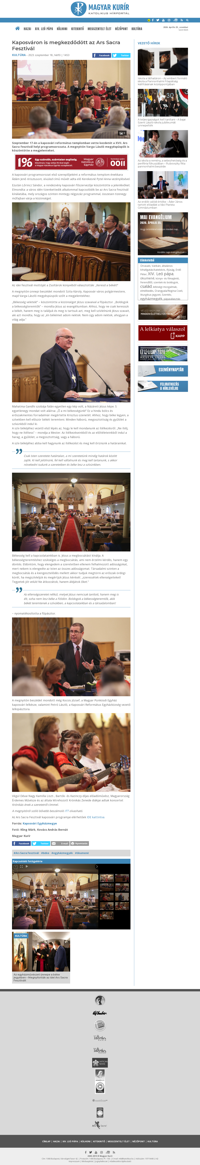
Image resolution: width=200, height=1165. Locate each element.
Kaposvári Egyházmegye (40, 823)
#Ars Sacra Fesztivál (26, 853)
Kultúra (137, 29)
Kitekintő (77, 29)
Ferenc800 (146, 282)
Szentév (166, 294)
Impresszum (74, 1161)
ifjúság (170, 269)
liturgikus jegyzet (150, 294)
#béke (45, 853)
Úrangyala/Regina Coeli (168, 290)
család (146, 286)
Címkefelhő (147, 260)
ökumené (147, 278)
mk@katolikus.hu (126, 1158)
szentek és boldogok (166, 282)
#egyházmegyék (62, 853)
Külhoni (62, 29)
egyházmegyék (151, 299)
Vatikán (156, 266)
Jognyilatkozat (101, 1161)
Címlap (46, 1141)
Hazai (27, 29)
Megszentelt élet (99, 29)
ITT (67, 811)
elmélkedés (146, 290)
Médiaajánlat (87, 1161)
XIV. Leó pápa (44, 29)
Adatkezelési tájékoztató (120, 1161)
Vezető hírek (149, 43)
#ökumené (82, 853)
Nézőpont (121, 29)
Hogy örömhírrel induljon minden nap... (159, 222)
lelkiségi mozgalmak (165, 287)
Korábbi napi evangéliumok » (171, 252)
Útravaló (145, 266)
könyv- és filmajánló (167, 278)
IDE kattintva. (96, 817)
